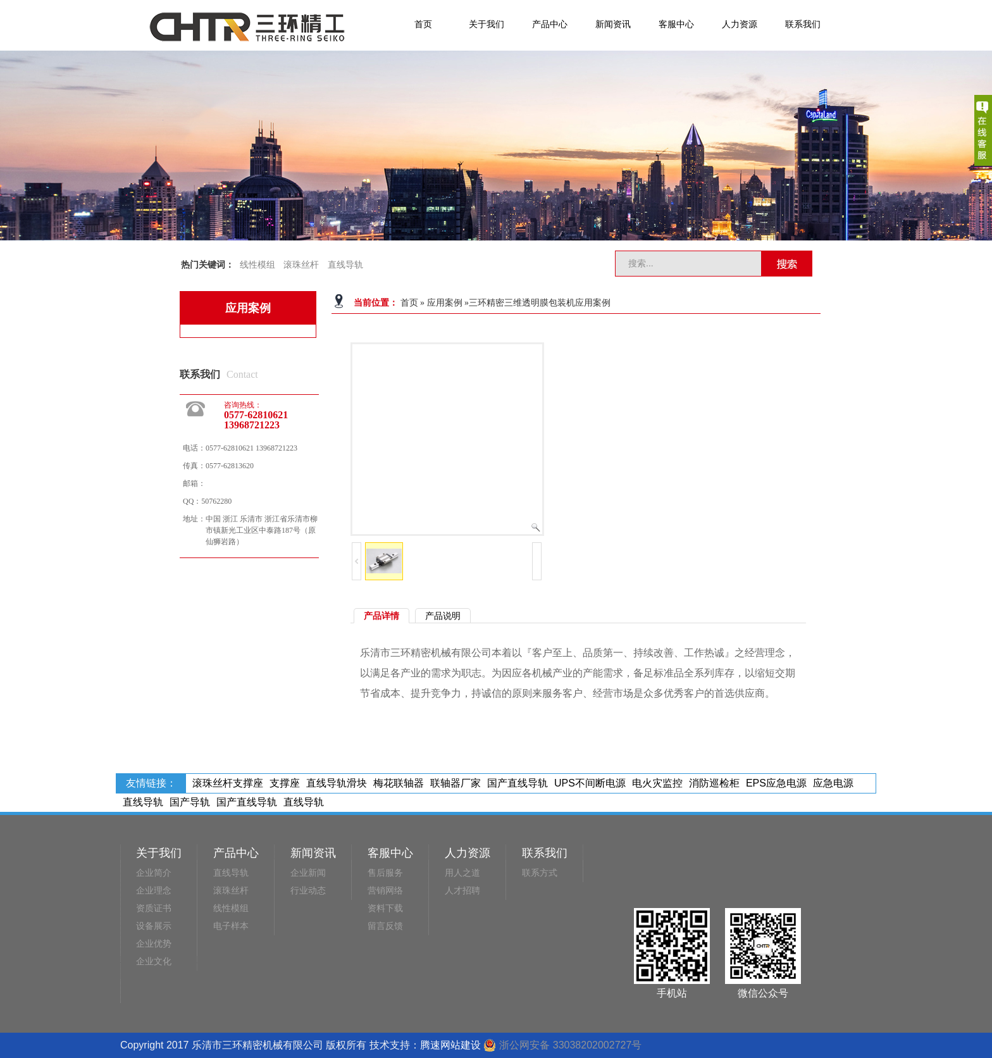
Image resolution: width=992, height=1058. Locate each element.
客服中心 (676, 24)
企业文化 (153, 961)
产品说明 (443, 616)
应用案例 (444, 303)
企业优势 (153, 944)
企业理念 (153, 890)
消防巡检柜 (714, 783)
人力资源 (739, 24)
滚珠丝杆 (301, 265)
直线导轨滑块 (336, 783)
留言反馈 (385, 926)
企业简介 (153, 873)
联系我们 (803, 24)
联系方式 (539, 873)
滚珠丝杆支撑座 (227, 783)
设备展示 (153, 926)
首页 (423, 24)
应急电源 (833, 783)
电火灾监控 (657, 783)
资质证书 (153, 908)
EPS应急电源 (776, 783)
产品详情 (381, 616)
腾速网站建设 (450, 1045)
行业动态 (308, 890)
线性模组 (257, 265)
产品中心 (549, 24)
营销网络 (385, 890)
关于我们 (486, 24)
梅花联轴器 (398, 783)
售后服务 (385, 873)
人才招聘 (462, 890)
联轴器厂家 (455, 783)
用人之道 (462, 873)
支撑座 (285, 783)
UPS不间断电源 (590, 783)
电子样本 (231, 926)
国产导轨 (190, 802)
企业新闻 (308, 873)
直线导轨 (345, 265)
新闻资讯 (613, 24)
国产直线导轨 (517, 783)
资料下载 (385, 908)
